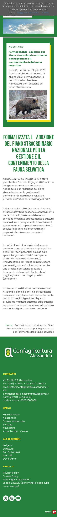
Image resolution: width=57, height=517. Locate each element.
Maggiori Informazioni (28, 12)
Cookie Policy (10, 476)
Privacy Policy (11, 473)
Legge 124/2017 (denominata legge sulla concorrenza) (26, 484)
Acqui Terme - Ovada (15, 431)
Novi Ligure (9, 428)
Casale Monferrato (14, 421)
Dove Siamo (10, 458)
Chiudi (45, 12)
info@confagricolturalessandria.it (29, 387)
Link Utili (7, 455)
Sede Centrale (11, 414)
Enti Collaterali (11, 452)
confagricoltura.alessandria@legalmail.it (26, 393)
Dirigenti (7, 445)
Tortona (7, 424)
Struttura (8, 448)
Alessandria (9, 418)
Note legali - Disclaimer (16, 479)
